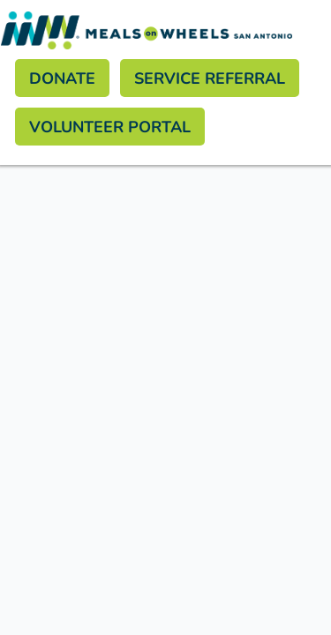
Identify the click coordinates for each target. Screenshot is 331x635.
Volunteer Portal (110, 126)
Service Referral (209, 77)
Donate (62, 77)
